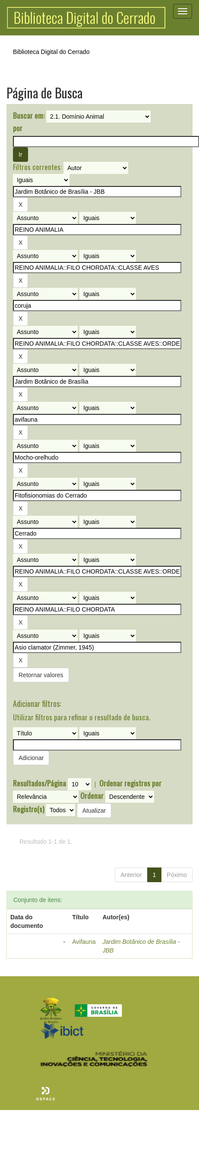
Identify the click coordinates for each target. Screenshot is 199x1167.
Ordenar (92, 796)
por (17, 128)
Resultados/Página (39, 783)
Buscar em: (28, 115)
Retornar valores (41, 675)
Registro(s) (28, 809)
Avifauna (83, 941)
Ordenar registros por (130, 783)
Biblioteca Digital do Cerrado (51, 51)
